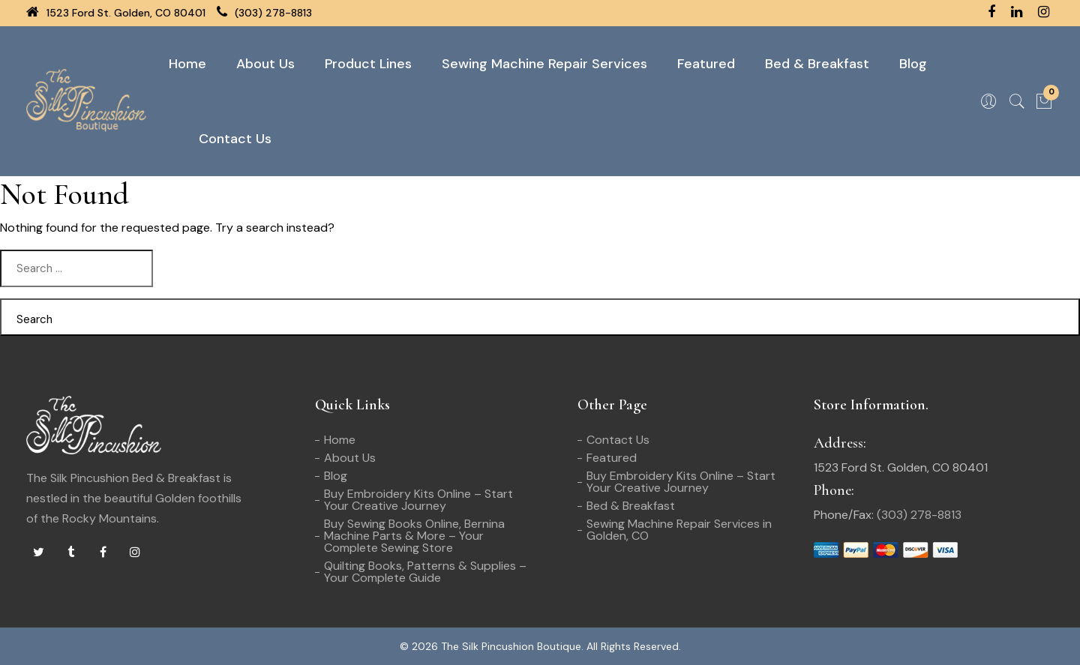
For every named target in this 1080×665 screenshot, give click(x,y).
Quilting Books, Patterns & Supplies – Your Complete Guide (425, 572)
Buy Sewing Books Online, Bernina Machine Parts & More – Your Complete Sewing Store (414, 536)
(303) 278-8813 (264, 12)
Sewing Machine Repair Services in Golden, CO (679, 530)
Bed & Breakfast (817, 64)
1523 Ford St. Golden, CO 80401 (116, 12)
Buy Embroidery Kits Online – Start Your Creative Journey (418, 500)
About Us (265, 64)
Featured (706, 64)
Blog (913, 64)
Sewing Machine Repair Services (544, 64)
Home (187, 64)
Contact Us (235, 139)
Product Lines (368, 64)
